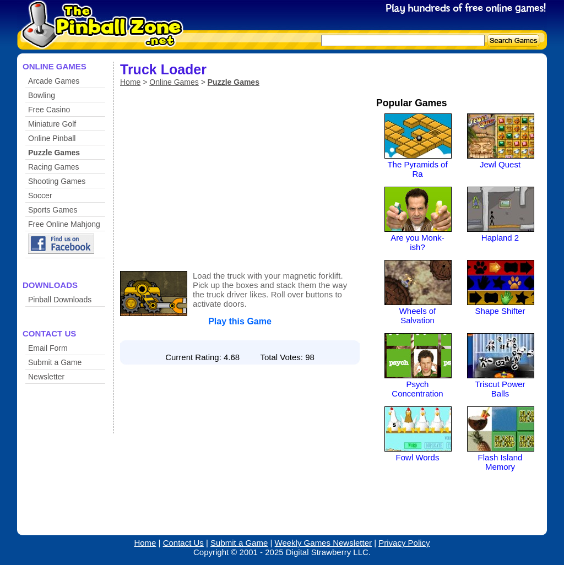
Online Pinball (51, 138)
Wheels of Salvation (417, 315)
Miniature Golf (52, 123)
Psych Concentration (417, 388)
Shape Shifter (500, 311)
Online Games (173, 82)
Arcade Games (53, 81)
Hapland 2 (500, 237)
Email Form (48, 348)
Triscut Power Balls (500, 388)
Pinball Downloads (59, 299)
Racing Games (53, 166)
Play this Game (240, 321)
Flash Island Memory (500, 462)
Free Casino (49, 109)
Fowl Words (418, 457)
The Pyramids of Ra (417, 169)
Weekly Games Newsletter (323, 542)
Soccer (40, 195)
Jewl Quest (500, 164)
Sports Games (52, 209)
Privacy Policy (404, 542)
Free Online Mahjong (64, 224)
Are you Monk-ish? (417, 242)
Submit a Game (55, 362)
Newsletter (46, 376)
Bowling (41, 95)
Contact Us (183, 542)
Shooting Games (56, 181)
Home (130, 82)
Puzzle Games (54, 152)
